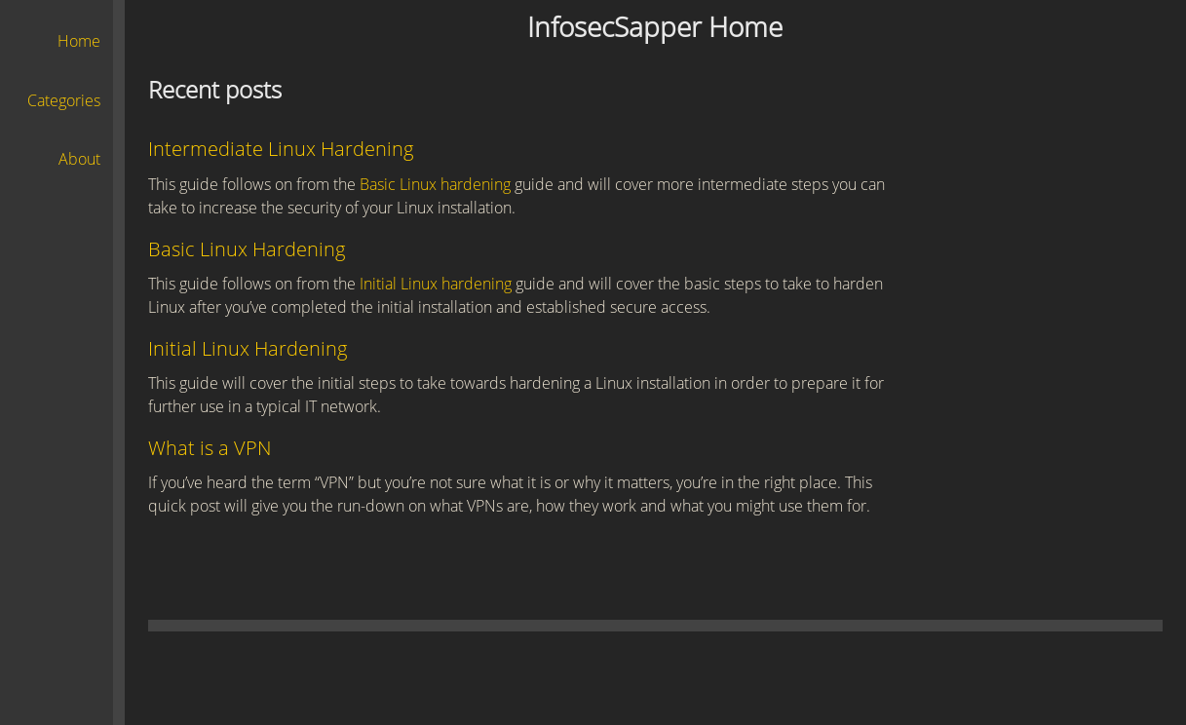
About (79, 159)
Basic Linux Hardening (246, 249)
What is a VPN (209, 448)
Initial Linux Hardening (247, 348)
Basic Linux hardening (435, 184)
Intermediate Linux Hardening (280, 148)
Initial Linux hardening (436, 283)
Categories (63, 100)
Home (78, 41)
